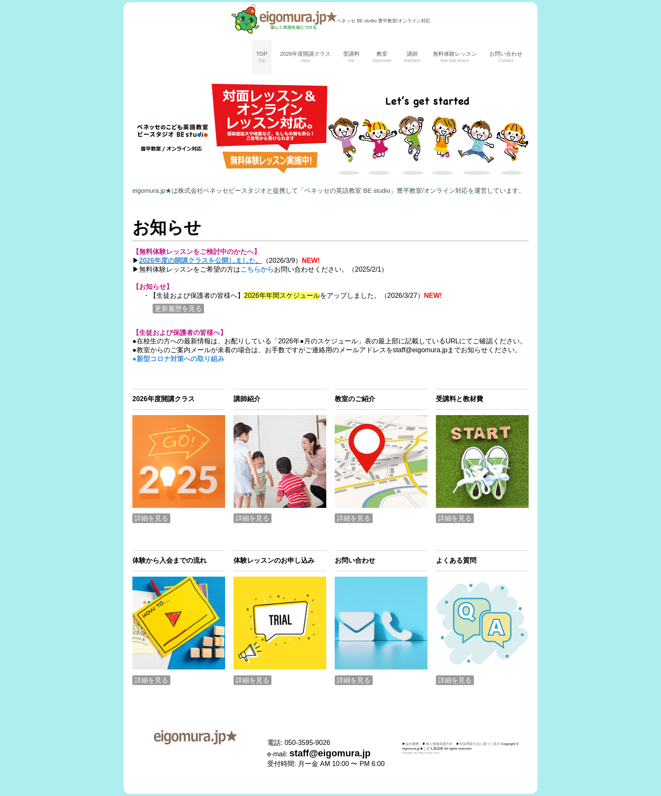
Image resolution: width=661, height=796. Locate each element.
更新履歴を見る (178, 308)
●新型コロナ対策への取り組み (178, 358)
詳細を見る (151, 518)
